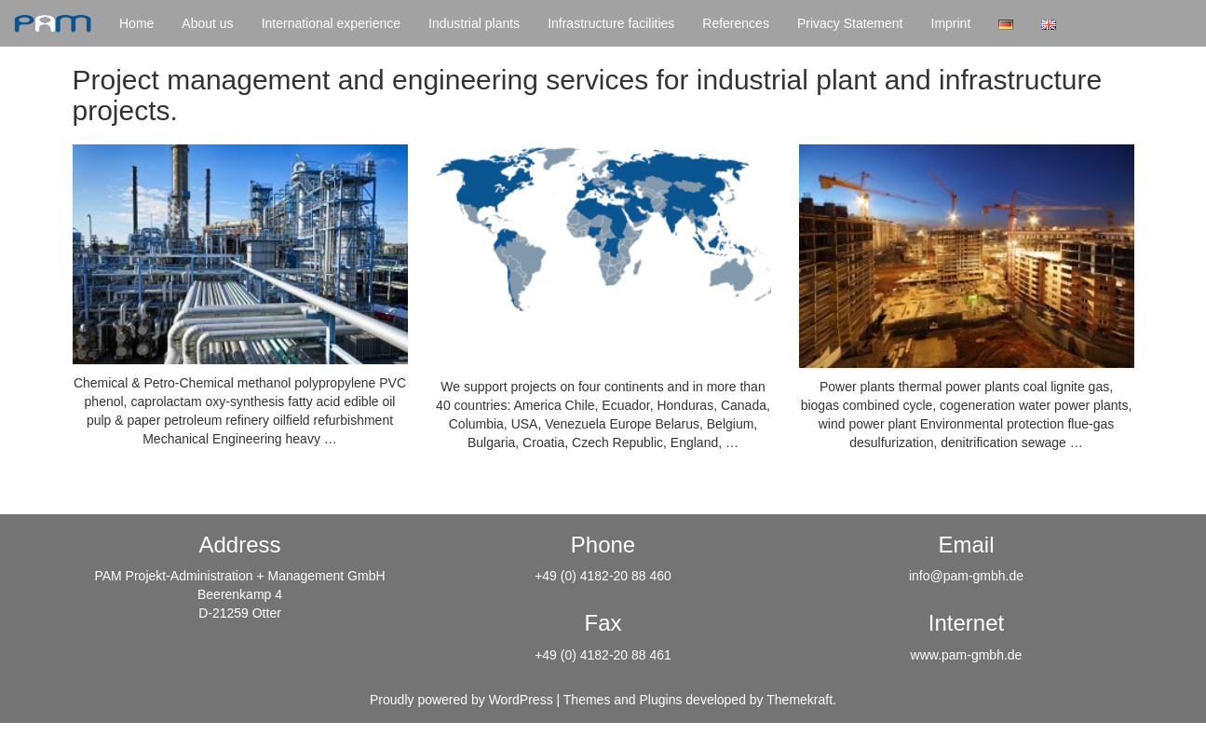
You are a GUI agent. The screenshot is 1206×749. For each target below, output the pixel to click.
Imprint (951, 23)
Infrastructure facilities (611, 23)
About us (207, 23)
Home (136, 23)
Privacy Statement (850, 23)
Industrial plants (474, 23)
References (735, 23)
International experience (331, 23)
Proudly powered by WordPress (461, 699)
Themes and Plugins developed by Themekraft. (699, 699)
